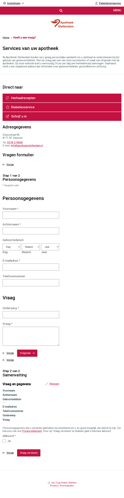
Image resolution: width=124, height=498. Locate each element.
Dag (5, 252)
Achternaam (12, 224)
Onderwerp (11, 308)
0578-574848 (15, 142)
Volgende (25, 353)
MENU (117, 10)
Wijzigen (54, 383)
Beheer (73, 482)
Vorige (10, 164)
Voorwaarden (67, 485)
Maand (26, 252)
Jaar (44, 252)
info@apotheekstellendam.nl (27, 145)
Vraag (7, 323)
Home (6, 37)
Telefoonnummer (14, 276)
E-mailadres (11, 260)
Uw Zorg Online (59, 482)
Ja (9, 441)
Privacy (54, 485)
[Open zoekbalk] (61, 11)
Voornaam (10, 208)
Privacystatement (32, 431)
